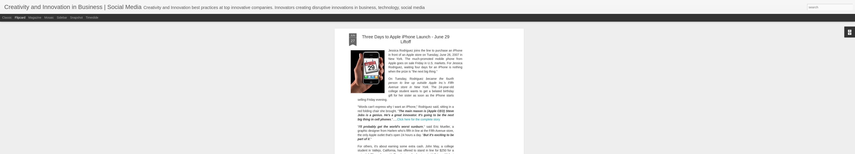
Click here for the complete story (418, 71)
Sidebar (62, 17)
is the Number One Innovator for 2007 (413, 142)
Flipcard (20, 17)
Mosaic (49, 17)
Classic (7, 17)
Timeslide (92, 17)
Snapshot (76, 17)
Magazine (34, 17)
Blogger (449, 151)
